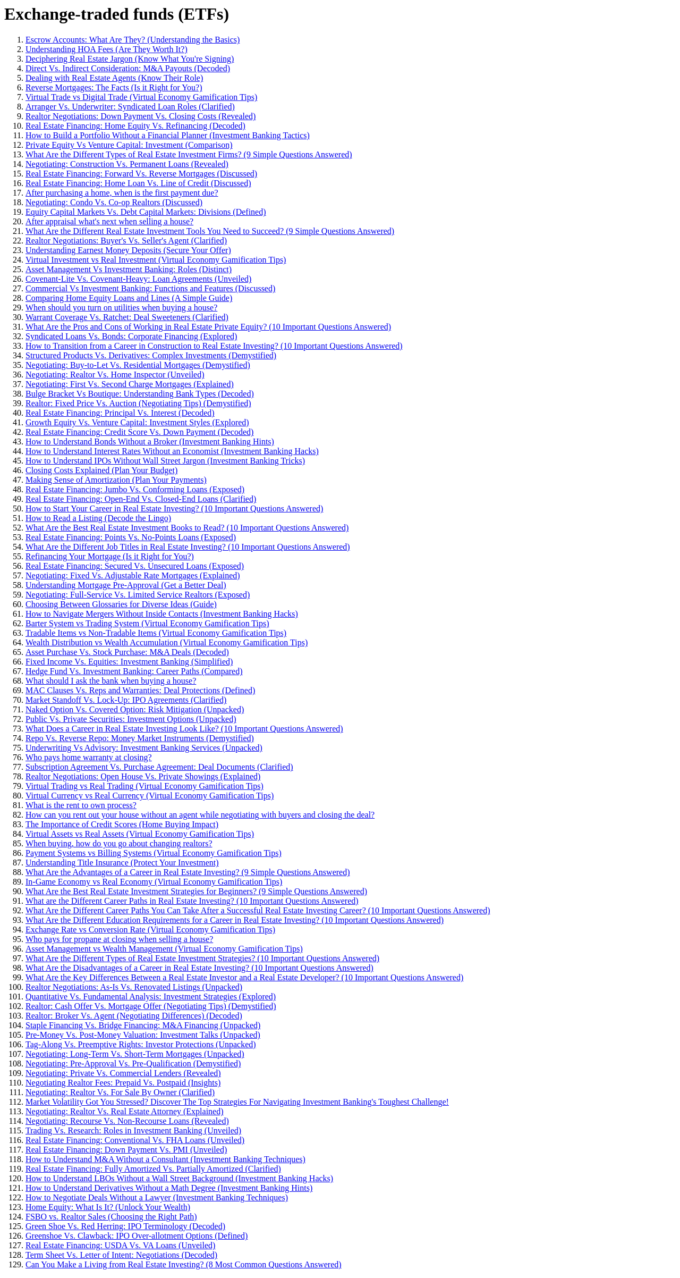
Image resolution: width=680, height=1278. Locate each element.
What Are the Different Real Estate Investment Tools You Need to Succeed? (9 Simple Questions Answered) (210, 231)
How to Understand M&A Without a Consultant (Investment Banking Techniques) (165, 1159)
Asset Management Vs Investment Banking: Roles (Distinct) (129, 269)
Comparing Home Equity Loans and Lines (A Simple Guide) (129, 297)
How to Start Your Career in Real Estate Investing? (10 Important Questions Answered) (174, 508)
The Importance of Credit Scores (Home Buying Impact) (122, 824)
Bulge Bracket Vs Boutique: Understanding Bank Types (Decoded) (140, 393)
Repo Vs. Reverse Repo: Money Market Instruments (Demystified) (140, 738)
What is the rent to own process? (81, 805)
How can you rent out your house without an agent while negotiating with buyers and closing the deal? (200, 814)
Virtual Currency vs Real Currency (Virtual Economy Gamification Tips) (150, 795)
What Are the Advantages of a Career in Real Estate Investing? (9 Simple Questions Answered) (188, 872)
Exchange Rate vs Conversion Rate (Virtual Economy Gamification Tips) (150, 929)
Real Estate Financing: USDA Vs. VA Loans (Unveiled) (120, 1245)
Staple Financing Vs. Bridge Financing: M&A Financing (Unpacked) (143, 1025)
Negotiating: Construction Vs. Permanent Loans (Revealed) (127, 164)
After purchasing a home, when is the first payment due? (122, 192)
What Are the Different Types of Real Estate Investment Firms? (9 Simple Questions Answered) (189, 154)
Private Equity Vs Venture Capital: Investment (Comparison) (129, 144)
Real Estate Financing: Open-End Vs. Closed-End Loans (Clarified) (141, 498)
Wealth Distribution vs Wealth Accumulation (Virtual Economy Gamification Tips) (167, 642)
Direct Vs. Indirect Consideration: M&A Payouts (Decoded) (128, 68)
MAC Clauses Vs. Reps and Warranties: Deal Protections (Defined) (140, 690)
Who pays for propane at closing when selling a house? (119, 939)
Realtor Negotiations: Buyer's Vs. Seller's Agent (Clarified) (126, 240)
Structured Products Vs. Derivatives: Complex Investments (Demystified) (151, 355)
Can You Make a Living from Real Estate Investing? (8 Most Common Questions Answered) (184, 1264)
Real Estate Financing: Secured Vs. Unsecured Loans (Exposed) (135, 565)
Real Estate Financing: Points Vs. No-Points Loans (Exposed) (131, 537)
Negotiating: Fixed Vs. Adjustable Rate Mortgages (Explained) (133, 575)
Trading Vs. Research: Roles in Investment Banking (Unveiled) (133, 1130)
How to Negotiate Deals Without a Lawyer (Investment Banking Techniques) (157, 1197)
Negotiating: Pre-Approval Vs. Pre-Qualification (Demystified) (133, 1063)
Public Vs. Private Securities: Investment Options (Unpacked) (131, 719)
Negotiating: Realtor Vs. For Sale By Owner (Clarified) (120, 1092)
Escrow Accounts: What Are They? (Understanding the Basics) (133, 39)
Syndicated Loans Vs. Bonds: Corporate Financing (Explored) (131, 336)
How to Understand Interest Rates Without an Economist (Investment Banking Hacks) (172, 451)
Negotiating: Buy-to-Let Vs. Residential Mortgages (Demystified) (138, 364)
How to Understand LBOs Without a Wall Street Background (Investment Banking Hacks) (179, 1178)
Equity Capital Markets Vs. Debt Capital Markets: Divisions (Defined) (146, 211)
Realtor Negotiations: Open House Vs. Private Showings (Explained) (143, 776)
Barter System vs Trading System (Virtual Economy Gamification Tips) (147, 623)
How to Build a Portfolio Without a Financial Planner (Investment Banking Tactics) (168, 135)
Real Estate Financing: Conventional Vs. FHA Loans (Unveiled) (135, 1140)
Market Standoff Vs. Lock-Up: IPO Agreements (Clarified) (126, 699)
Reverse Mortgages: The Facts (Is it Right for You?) (114, 87)
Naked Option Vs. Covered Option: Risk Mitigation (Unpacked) (135, 709)
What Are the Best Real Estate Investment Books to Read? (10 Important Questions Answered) (187, 527)
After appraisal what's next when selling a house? (109, 221)
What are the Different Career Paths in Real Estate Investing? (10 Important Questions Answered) (192, 900)
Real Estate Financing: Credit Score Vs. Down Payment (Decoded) (139, 431)
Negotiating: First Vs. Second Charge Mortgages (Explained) (130, 384)
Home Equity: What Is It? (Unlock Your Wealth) (108, 1207)
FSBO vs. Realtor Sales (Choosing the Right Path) (111, 1216)
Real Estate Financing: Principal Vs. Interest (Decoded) (120, 412)
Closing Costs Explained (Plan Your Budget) (101, 470)
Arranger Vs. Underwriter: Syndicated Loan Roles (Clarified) (130, 106)
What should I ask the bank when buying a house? (111, 680)
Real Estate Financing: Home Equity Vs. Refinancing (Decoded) (135, 125)
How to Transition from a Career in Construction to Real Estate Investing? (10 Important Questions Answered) (214, 345)
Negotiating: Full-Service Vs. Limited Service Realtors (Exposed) (138, 594)
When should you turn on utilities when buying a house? (121, 307)
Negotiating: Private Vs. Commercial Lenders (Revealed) (123, 1073)
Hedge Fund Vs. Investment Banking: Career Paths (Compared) (134, 671)
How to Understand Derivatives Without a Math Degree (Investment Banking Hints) (169, 1187)
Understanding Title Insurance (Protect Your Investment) (122, 862)
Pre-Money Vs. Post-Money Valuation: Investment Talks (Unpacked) (143, 1034)
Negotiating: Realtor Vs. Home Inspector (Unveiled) (115, 374)
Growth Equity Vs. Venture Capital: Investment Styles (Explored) (137, 422)
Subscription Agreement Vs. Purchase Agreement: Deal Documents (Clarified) (159, 766)
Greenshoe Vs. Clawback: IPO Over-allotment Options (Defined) (137, 1235)
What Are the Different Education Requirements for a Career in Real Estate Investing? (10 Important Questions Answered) (235, 919)
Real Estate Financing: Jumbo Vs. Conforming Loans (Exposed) (135, 489)
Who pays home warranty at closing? (89, 757)
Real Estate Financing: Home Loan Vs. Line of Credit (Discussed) (138, 183)
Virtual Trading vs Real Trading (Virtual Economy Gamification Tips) (145, 786)
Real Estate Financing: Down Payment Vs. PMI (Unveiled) (126, 1149)
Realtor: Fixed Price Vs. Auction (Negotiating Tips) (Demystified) (138, 403)
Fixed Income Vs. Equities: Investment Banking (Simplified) (129, 661)
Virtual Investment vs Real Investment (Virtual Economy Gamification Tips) (156, 259)
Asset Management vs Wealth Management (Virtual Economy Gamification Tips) (164, 948)
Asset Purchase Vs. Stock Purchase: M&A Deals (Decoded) (127, 652)
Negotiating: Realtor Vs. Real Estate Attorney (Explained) (125, 1111)
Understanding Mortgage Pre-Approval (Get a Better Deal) (126, 585)
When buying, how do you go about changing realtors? (119, 843)
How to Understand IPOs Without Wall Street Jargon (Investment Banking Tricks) (165, 460)
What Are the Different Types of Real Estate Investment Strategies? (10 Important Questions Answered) (202, 958)
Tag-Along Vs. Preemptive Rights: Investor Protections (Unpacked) (141, 1044)
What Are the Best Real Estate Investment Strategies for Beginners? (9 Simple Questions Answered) (196, 891)
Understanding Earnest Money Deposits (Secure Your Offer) (128, 250)
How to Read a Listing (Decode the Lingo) (98, 518)
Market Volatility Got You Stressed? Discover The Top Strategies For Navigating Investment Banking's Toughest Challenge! (237, 1101)
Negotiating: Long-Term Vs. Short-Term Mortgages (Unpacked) (135, 1053)
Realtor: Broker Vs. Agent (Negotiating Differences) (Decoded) (134, 1015)
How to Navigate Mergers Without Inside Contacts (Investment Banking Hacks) (162, 613)
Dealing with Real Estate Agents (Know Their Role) (114, 77)
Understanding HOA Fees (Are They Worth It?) (107, 49)
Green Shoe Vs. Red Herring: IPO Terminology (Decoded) (125, 1226)
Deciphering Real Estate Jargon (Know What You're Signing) (130, 58)
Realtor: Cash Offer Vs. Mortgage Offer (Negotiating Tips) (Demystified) (151, 1006)
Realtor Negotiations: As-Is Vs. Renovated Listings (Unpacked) (134, 986)
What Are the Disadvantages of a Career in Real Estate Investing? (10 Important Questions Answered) (199, 967)
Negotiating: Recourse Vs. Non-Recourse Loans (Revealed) (127, 1120)
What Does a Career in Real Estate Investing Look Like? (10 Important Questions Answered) (184, 728)
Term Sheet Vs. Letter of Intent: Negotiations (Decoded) (121, 1254)
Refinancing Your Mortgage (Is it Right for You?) (110, 556)
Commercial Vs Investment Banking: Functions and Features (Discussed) (150, 288)
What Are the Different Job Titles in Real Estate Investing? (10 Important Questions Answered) (188, 546)
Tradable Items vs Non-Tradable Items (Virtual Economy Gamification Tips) (156, 632)
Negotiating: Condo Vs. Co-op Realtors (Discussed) (114, 202)
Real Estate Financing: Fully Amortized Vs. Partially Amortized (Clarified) (153, 1168)
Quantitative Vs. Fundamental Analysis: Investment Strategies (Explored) (151, 996)
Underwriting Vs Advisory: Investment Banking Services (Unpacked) (144, 747)
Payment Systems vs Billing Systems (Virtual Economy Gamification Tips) (154, 852)
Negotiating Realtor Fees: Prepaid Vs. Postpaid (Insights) (123, 1082)
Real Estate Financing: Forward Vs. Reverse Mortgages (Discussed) (141, 173)
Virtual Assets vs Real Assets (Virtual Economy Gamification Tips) (140, 833)
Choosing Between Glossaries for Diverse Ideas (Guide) (121, 604)
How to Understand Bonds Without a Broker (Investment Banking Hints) (150, 441)
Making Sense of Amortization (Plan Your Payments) (116, 479)
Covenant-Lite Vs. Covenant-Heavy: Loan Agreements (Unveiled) (138, 278)
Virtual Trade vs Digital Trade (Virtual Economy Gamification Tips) (141, 97)
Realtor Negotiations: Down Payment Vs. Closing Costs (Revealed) (141, 116)
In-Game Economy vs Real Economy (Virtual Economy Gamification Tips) (154, 881)
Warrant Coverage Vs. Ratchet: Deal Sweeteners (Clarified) (127, 317)
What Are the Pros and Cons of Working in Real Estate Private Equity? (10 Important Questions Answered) (208, 326)
